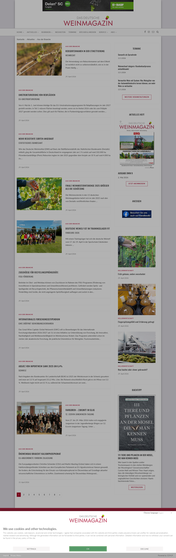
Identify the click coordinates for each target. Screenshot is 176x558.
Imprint (6, 555)
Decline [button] (144, 549)
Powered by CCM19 (165, 555)
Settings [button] (31, 549)
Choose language (151, 513)
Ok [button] (88, 549)
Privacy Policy (16, 555)
